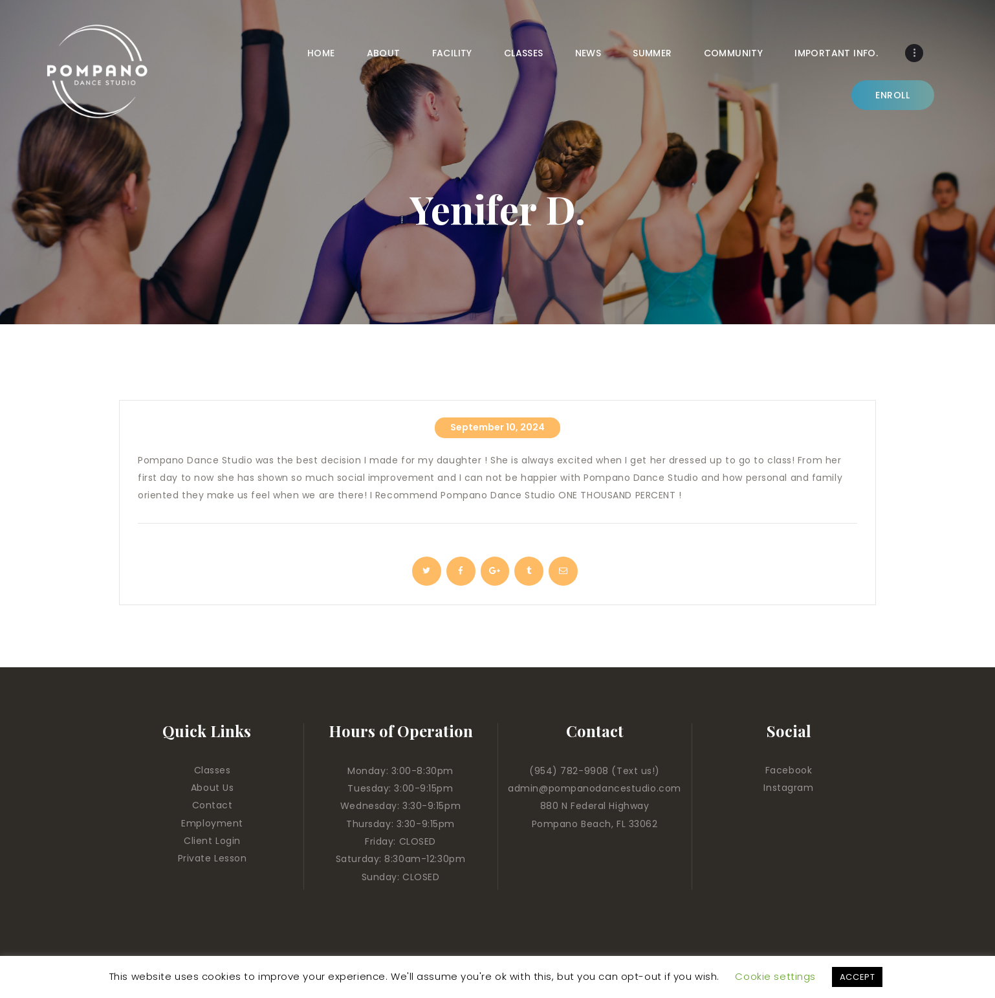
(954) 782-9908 (570, 770)
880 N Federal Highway (595, 805)
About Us (212, 787)
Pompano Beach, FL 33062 (595, 823)
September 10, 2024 (497, 427)
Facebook (788, 770)
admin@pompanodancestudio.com (594, 788)
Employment (212, 823)
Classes (212, 770)
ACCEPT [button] (857, 977)
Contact (212, 805)
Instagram (788, 787)
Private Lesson (212, 858)
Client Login (212, 840)
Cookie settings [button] (775, 976)
